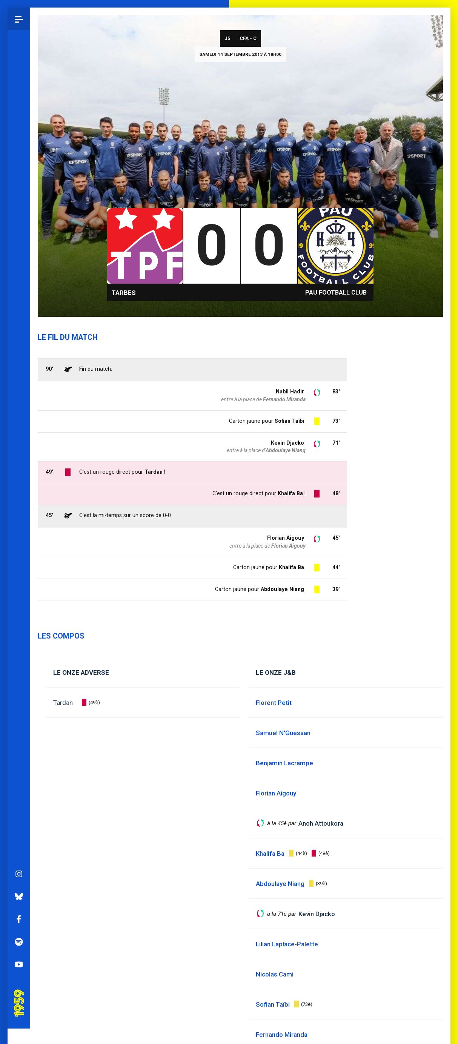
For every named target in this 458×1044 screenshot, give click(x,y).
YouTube (19, 686)
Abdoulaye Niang (282, 589)
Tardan (63, 702)
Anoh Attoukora (320, 823)
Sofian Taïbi (289, 421)
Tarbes (124, 292)
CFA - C (248, 38)
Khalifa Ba (291, 567)
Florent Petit (274, 702)
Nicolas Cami (275, 974)
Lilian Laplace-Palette (287, 944)
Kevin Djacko (287, 443)
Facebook (19, 640)
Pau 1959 (20, 714)
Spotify (19, 663)
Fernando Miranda (284, 399)
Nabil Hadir (290, 391)
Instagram (19, 595)
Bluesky (19, 618)
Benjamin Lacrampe (284, 763)
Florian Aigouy (285, 538)
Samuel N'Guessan (283, 733)
